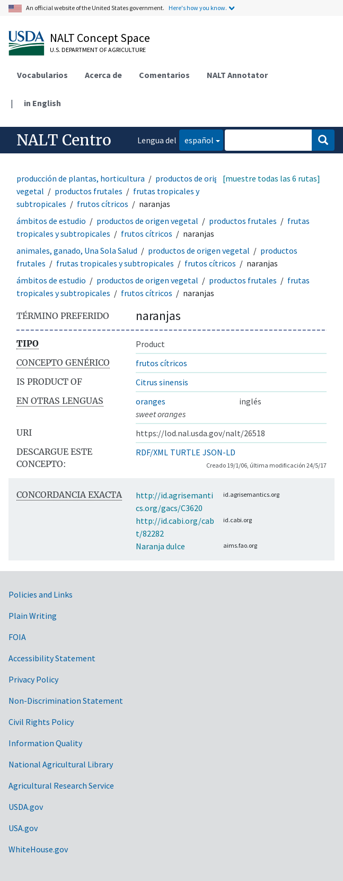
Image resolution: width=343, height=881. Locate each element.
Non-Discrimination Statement (65, 700)
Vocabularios (42, 75)
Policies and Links (40, 594)
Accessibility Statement (51, 658)
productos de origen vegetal (147, 220)
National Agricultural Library (60, 764)
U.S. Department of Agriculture (98, 50)
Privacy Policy (33, 679)
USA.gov (23, 828)
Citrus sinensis (162, 382)
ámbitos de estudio (51, 220)
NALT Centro (63, 140)
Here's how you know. (198, 8)
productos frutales (88, 191)
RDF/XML (152, 452)
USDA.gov (25, 806)
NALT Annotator (237, 75)
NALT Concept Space (100, 37)
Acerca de (103, 75)
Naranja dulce (160, 546)
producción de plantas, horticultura (80, 178)
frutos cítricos (102, 203)
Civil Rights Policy (41, 721)
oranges (150, 401)
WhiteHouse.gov (38, 849)
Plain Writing (32, 615)
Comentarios (164, 75)
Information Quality (45, 743)
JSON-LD (219, 452)
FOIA (17, 637)
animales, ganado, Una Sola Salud (76, 250)
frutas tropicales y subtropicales (115, 263)
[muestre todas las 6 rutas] (271, 178)
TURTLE (185, 452)
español (196, 139)
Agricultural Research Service (61, 785)
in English (42, 103)
